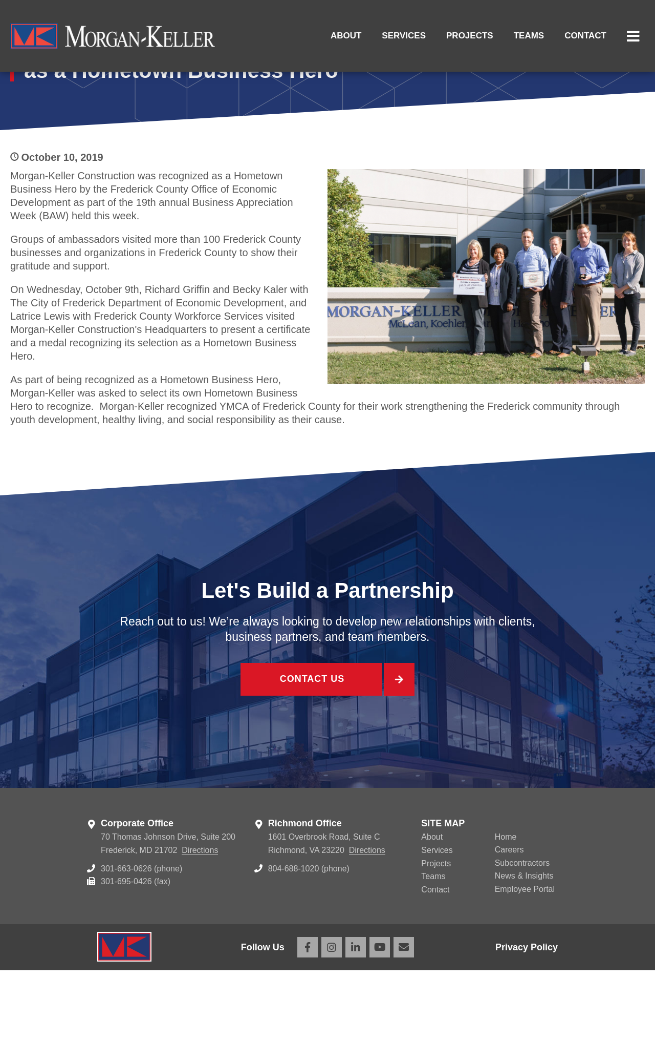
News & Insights (524, 947)
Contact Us (311, 752)
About (346, 35)
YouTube (379, 1019)
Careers (509, 921)
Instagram (331, 1019)
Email (404, 1019)
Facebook (307, 1019)
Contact (585, 35)
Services (404, 35)
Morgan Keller (112, 36)
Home (506, 908)
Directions (200, 922)
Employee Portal (525, 960)
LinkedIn (355, 1019)
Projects (469, 35)
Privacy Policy (526, 1019)
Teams (529, 35)
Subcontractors (522, 934)
